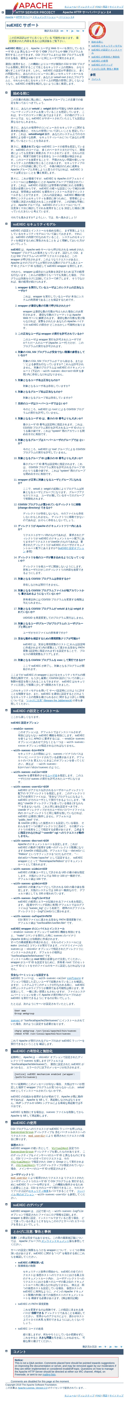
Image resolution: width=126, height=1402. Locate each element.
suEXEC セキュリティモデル (106, 45)
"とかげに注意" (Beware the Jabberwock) (49, 700)
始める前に (97, 41)
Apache (9, 17)
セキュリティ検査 (38, 1191)
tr (83, 30)
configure (74, 978)
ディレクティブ (86, 6)
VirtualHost (60, 1148)
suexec (15, 1020)
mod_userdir (36, 1135)
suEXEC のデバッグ (102, 64)
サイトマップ (116, 6)
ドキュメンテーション (44, 17)
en (62, 30)
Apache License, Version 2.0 (33, 1387)
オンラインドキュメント (55, 1241)
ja (72, 30)
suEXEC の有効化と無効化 (105, 56)
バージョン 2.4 (66, 17)
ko (78, 30)
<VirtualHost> (20, 1161)
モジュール (70, 6)
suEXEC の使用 (99, 60)
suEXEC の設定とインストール (36, 711)
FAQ (98, 6)
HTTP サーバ (23, 17)
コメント (96, 79)
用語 (105, 6)
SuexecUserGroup (22, 1132)
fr (67, 30)
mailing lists (48, 1374)
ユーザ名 (52, 775)
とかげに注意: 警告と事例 (104, 69)
